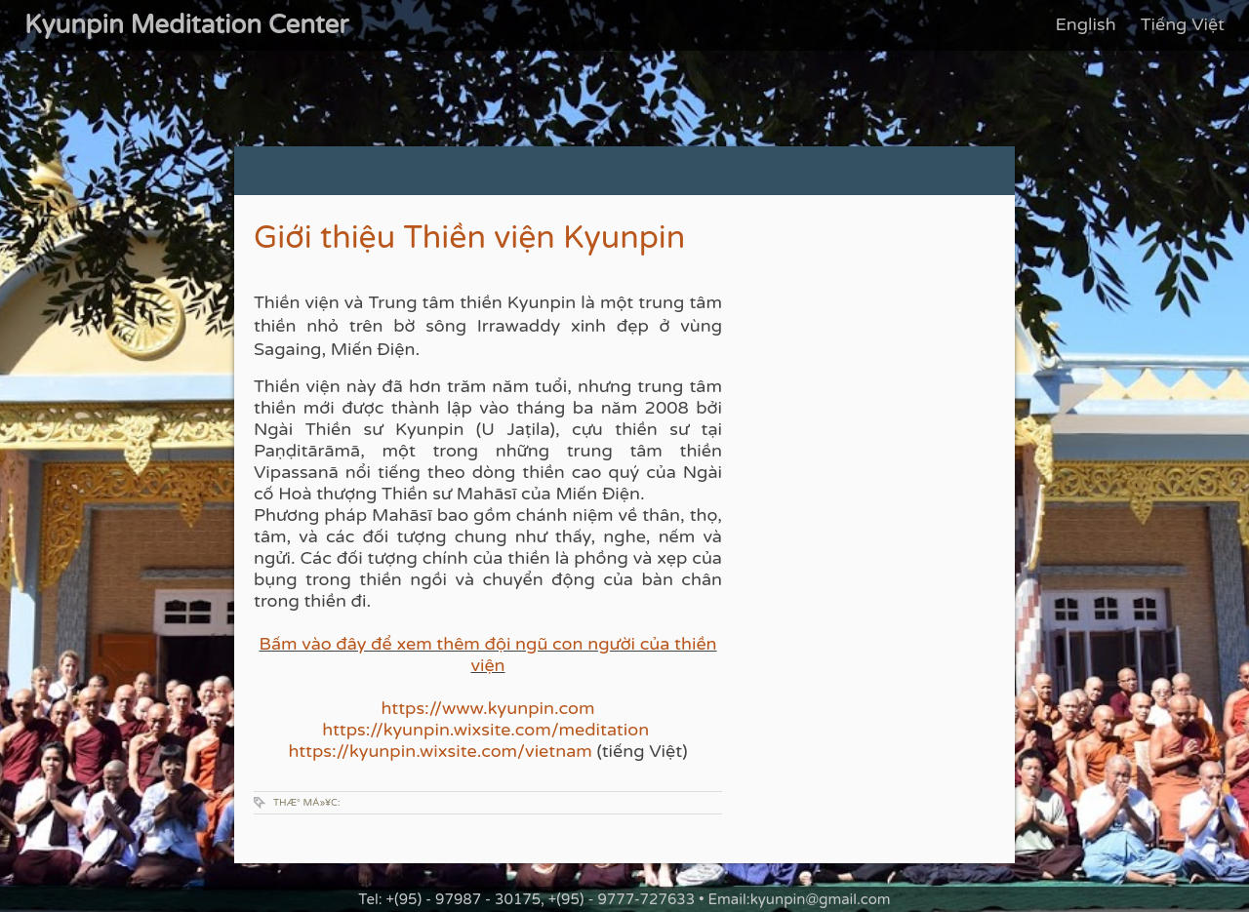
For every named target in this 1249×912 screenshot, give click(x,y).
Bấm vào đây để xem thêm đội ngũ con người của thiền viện (487, 654)
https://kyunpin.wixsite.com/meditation (488, 729)
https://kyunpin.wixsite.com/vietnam (439, 751)
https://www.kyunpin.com (488, 708)
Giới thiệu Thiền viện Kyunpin (469, 238)
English (1085, 24)
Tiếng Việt (1183, 24)
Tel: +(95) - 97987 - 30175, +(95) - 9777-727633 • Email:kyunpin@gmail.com (624, 899)
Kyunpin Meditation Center (186, 25)
